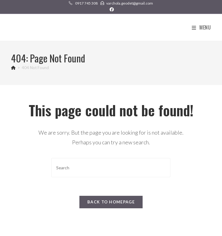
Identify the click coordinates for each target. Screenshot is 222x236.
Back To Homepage (111, 201)
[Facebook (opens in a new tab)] (111, 9)
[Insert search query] (110, 167)
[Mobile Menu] (201, 27)
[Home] (13, 67)
